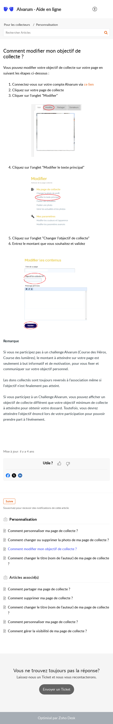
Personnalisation (47, 24)
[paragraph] (56, 254)
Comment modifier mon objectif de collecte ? (42, 548)
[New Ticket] (56, 689)
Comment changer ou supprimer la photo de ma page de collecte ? (58, 539)
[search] (56, 32)
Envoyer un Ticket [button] (56, 689)
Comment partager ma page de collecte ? (39, 589)
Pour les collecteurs (17, 24)
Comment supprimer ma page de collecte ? (40, 598)
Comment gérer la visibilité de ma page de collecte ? (47, 631)
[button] (95, 9)
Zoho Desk (67, 717)
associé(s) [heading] (24, 577)
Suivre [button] (9, 501)
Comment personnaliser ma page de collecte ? (43, 530)
